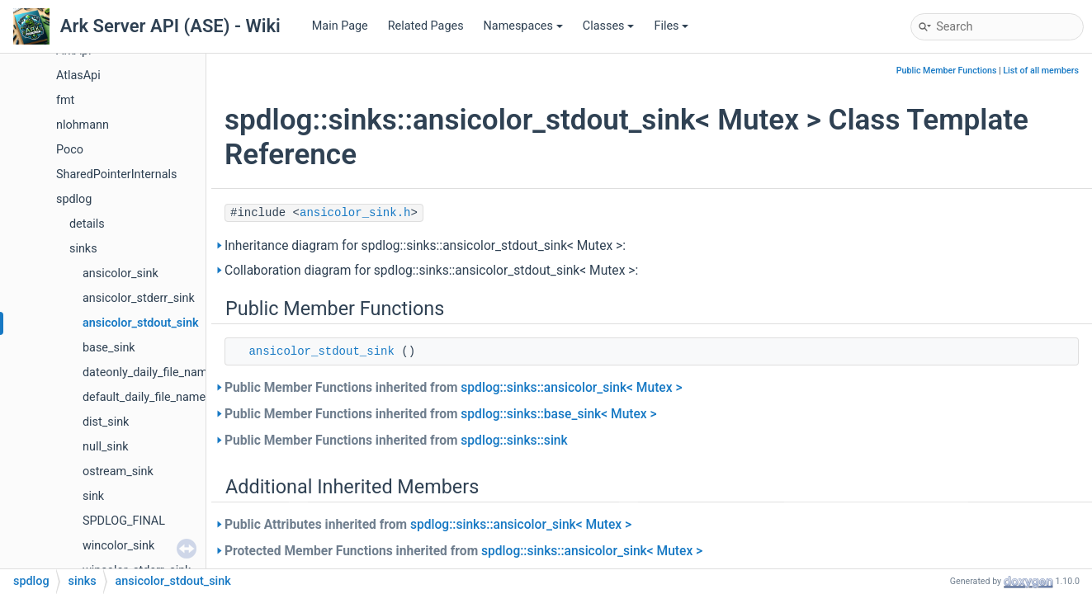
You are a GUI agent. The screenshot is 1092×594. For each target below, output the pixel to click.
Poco (69, 150)
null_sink (106, 447)
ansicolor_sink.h (355, 212)
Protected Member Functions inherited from (463, 551)
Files (671, 26)
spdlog (74, 199)
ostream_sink (118, 471)
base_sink (109, 348)
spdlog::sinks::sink (514, 440)
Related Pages (426, 26)
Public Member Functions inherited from (454, 387)
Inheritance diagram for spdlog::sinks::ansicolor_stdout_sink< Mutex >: (425, 245)
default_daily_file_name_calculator (173, 397)
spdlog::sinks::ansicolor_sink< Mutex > (571, 387)
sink (93, 496)
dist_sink (106, 422)
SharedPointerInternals (116, 174)
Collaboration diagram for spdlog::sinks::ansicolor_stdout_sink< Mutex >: (431, 270)
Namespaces (523, 26)
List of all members (1041, 70)
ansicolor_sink (120, 273)
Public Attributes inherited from (428, 524)
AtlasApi (78, 75)
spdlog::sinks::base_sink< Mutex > (558, 414)
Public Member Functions (946, 70)
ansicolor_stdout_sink (141, 323)
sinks (83, 249)
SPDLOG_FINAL (124, 521)
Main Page (340, 26)
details (87, 224)
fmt (65, 100)
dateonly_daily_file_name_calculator (177, 372)
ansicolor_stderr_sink (139, 298)
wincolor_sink (118, 546)
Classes (609, 26)
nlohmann (82, 125)
